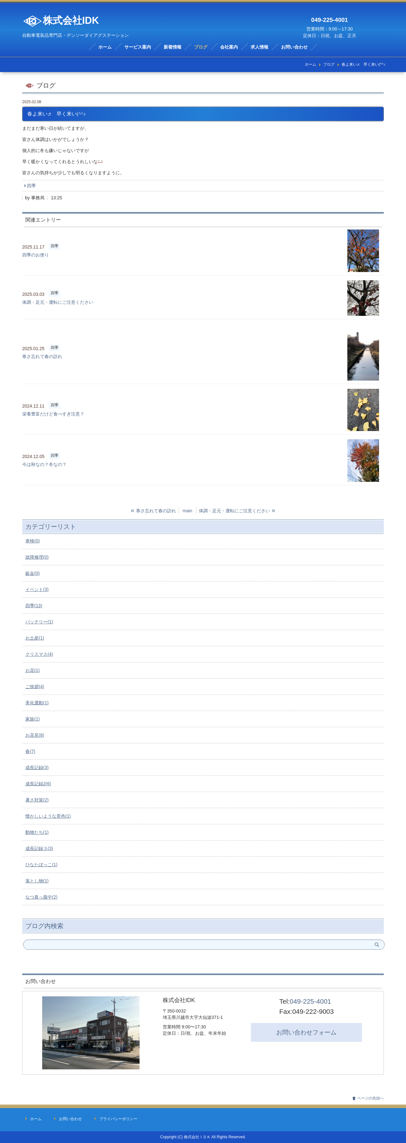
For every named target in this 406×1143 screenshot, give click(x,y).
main (187, 510)
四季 (31, 185)
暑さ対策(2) (37, 799)
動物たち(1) (37, 832)
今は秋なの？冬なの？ (44, 464)
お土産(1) (34, 638)
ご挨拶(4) (34, 686)
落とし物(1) (37, 880)
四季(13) (33, 605)
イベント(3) (37, 589)
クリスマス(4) (39, 654)
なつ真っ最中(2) (41, 897)
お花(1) (32, 670)
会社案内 (229, 47)
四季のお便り (35, 254)
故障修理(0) (37, 557)
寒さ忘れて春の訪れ (42, 356)
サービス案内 (137, 47)
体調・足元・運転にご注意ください (57, 302)
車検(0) (32, 540)
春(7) (30, 751)
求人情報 (259, 47)
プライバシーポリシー (118, 1119)
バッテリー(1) (39, 621)
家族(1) (32, 718)
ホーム (105, 47)
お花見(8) (34, 735)
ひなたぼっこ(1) (41, 864)
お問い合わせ (294, 47)
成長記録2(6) (38, 783)
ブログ (200, 47)
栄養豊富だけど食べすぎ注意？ (53, 413)
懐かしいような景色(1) (48, 816)
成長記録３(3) (39, 848)
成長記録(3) (37, 767)
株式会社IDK (60, 21)
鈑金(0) (32, 573)
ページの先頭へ (370, 1098)
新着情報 (172, 47)
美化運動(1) (37, 702)
